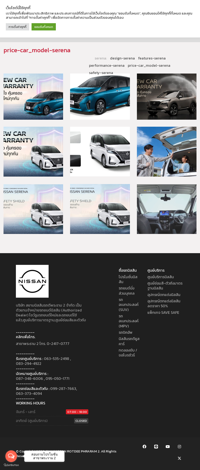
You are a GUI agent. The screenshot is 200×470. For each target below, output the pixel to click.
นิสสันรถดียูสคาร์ (129, 341)
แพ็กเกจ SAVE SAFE (163, 312)
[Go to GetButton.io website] (11, 465)
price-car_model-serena (149, 65)
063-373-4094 (29, 393)
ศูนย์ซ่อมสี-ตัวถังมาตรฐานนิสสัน (164, 286)
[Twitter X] (179, 458)
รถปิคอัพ (125, 332)
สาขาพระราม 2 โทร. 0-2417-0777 (42, 343)
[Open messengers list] (11, 456)
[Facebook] (144, 446)
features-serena (152, 58)
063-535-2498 (56, 358)
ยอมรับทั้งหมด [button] (43, 27)
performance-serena (107, 65)
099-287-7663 (63, 388)
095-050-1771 (57, 378)
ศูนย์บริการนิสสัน (160, 276)
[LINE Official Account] (156, 446)
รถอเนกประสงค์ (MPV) (129, 321)
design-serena (122, 58)
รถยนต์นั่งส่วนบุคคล (127, 291)
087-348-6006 (29, 378)
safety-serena (101, 72)
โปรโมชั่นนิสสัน (128, 279)
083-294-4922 (28, 363)
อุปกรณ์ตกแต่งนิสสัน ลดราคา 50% (163, 304)
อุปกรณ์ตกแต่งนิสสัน (163, 294)
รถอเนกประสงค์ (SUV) (129, 304)
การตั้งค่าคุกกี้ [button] (17, 27)
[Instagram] (179, 446)
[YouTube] (167, 446)
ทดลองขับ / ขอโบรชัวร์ (128, 353)
